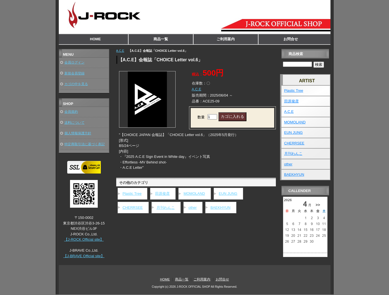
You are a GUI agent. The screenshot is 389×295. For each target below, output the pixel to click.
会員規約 (71, 111)
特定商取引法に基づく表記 (84, 144)
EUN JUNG (228, 193)
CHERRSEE (133, 207)
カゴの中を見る (76, 84)
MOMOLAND (194, 193)
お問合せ (290, 39)
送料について (74, 122)
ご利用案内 (225, 39)
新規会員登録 (74, 73)
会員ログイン (74, 62)
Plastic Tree (132, 193)
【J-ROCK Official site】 (84, 239)
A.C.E (120, 50)
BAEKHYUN (220, 207)
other (192, 207)
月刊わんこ (166, 207)
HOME (95, 39)
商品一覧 (160, 39)
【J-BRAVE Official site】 (83, 256)
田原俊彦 (162, 193)
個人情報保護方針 (77, 133)
